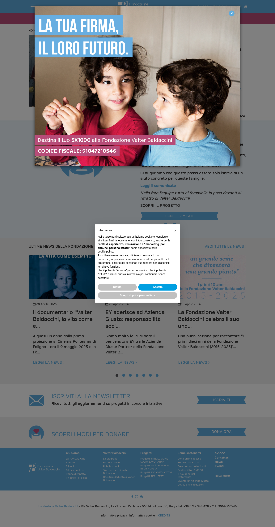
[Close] (232, 13)
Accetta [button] (158, 286)
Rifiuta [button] (117, 286)
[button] (175, 230)
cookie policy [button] (105, 251)
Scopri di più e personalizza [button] (137, 295)
